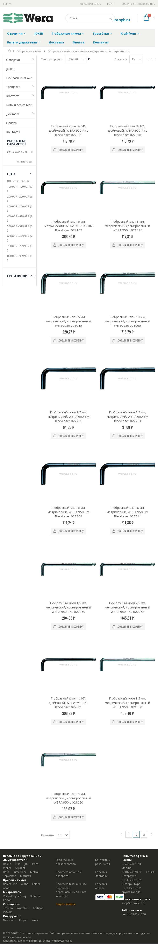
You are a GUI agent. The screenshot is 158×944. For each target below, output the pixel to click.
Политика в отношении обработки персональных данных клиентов (71, 890)
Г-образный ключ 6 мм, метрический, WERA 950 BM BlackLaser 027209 (68, 511)
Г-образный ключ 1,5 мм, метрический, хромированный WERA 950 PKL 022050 (68, 607)
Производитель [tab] (21, 276)
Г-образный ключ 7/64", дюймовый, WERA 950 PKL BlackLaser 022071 (68, 130)
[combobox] (90, 18)
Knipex (23, 920)
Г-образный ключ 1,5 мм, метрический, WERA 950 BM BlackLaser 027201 (68, 416)
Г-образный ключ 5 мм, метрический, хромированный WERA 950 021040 (68, 321)
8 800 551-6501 (132, 888)
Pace (35, 864)
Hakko (7, 864)
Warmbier (23, 908)
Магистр (25, 876)
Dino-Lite (35, 896)
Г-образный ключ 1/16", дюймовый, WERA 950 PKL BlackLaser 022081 (68, 702)
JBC (26, 864)
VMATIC (7, 912)
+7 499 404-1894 (131, 864)
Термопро (9, 876)
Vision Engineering (14, 896)
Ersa (18, 864)
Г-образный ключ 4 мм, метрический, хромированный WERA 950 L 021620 (68, 798)
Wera (35, 920)
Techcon (38, 908)
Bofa (6, 872)
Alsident (20, 868)
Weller (7, 868)
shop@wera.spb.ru (133, 903)
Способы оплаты (101, 886)
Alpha (24, 884)
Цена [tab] (11, 174)
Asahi (6, 888)
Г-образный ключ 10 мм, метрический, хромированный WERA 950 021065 (127, 321)
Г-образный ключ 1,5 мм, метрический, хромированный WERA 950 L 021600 (127, 702)
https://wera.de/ (62, 941)
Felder (36, 884)
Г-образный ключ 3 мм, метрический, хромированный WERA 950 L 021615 (127, 225)
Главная (9, 51)
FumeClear (19, 872)
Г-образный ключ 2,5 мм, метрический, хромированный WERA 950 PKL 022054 (127, 607)
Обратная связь (90, 3)
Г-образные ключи (29, 51)
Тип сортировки (51, 59)
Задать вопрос (66, 904)
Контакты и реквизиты (102, 862)
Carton (7, 900)
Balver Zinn (10, 884)
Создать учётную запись (138, 3)
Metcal (34, 872)
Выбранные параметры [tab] (16, 142)
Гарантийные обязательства (66, 862)
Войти (111, 3)
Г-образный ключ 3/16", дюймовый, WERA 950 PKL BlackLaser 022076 (127, 130)
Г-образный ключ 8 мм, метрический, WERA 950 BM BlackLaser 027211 (127, 511)
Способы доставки (101, 874)
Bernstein (9, 920)
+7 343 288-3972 (131, 880)
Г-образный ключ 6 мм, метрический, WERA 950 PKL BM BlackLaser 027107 (68, 225)
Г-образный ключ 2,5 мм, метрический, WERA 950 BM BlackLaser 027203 (127, 416)
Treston (8, 908)
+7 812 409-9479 (131, 872)
